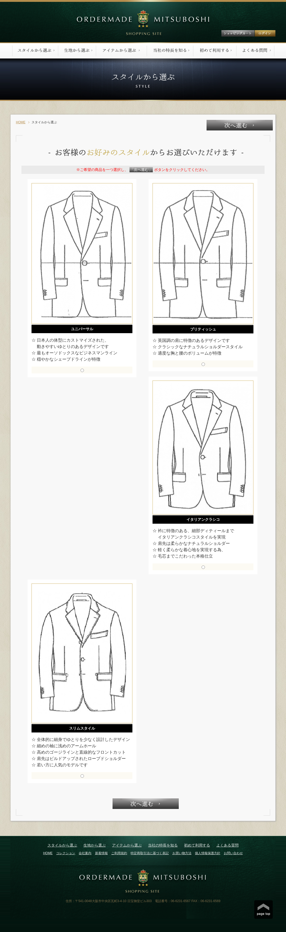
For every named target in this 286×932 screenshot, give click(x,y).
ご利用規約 (119, 853)
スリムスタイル (82, 728)
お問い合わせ (233, 853)
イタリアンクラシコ (203, 519)
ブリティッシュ (203, 329)
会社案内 (85, 853)
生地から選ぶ (94, 845)
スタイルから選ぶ (62, 845)
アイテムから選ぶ (127, 845)
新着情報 (101, 853)
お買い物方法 (181, 853)
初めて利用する (197, 845)
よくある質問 (227, 845)
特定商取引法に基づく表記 (150, 853)
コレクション (65, 853)
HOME (20, 122)
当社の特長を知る (163, 845)
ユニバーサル (82, 329)
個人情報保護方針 (207, 853)
